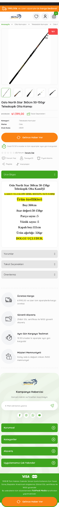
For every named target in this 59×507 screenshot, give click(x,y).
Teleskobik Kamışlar (27, 121)
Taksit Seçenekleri (14, 264)
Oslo (21, 124)
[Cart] (54, 16)
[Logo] (15, 16)
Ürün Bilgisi (10, 174)
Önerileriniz (10, 274)
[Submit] (52, 405)
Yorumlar (9, 253)
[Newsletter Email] (29, 405)
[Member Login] (45, 16)
